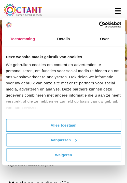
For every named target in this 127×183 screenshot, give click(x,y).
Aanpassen (63, 140)
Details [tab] (63, 39)
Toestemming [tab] (22, 39)
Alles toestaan (64, 125)
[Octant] (23, 10)
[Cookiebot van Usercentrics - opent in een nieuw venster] (99, 24)
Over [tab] (104, 39)
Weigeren (63, 155)
